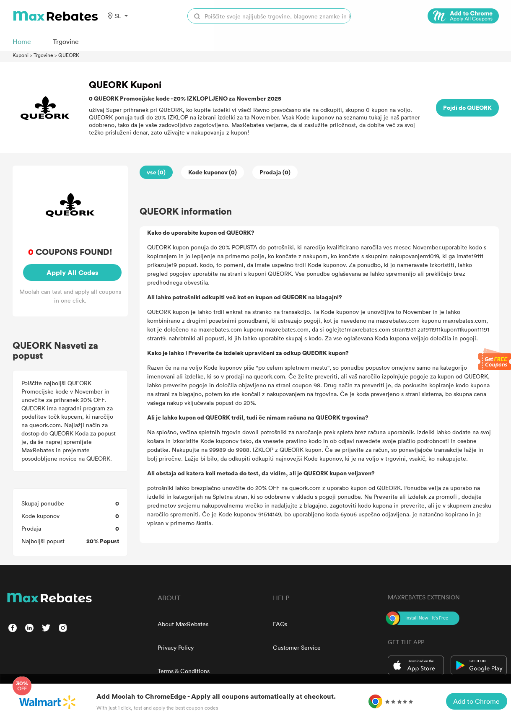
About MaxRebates (183, 624)
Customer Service (297, 647)
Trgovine (43, 55)
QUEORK (68, 55)
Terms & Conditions (184, 671)
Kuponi (21, 55)
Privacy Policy (176, 647)
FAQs (280, 624)
